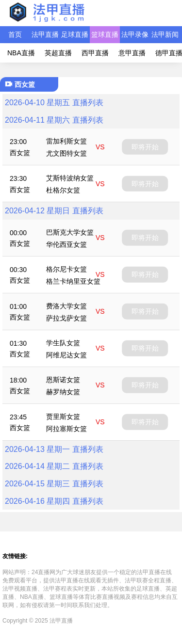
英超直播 (58, 53)
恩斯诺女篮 (63, 380)
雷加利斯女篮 (66, 141)
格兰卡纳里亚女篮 (73, 281)
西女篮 (20, 153)
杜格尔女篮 (63, 190)
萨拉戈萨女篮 (66, 318)
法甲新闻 (165, 34)
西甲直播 (95, 53)
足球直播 (74, 34)
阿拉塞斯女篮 (66, 429)
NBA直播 (21, 53)
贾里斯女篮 (63, 416)
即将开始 (145, 146)
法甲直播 (45, 34)
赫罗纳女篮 (63, 392)
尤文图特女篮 (66, 153)
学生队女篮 (63, 343)
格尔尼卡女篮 (66, 269)
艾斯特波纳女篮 (70, 178)
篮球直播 (104, 34)
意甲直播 (132, 53)
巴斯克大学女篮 (70, 232)
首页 (15, 34)
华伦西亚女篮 (66, 244)
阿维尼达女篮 (66, 355)
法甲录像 (135, 34)
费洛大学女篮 (66, 306)
